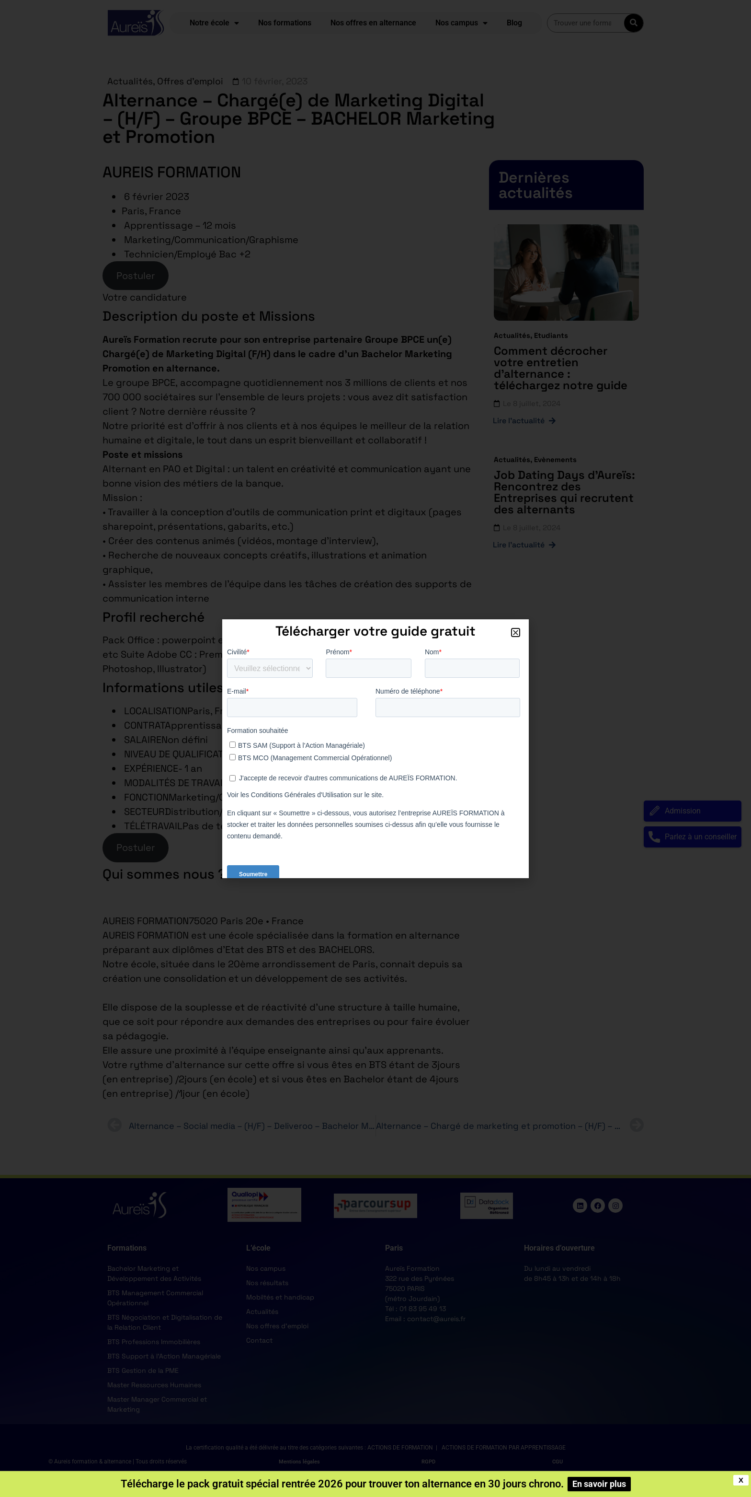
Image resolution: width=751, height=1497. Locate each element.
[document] (375, 748)
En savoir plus (599, 1484)
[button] (515, 632)
